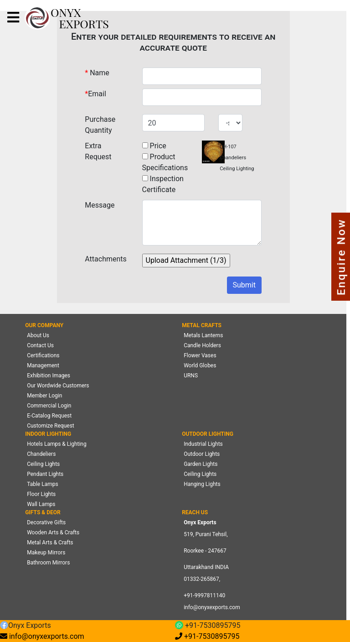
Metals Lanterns (203, 335)
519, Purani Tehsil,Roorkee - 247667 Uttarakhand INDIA (206, 550)
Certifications (43, 355)
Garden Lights (200, 464)
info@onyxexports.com (212, 607)
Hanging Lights (202, 484)
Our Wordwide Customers (58, 385)
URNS (191, 375)
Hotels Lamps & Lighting (57, 444)
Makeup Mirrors (46, 552)
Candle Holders (202, 345)
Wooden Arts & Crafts (53, 532)
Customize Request (50, 426)
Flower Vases (200, 355)
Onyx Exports (25, 626)
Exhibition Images (48, 375)
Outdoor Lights (202, 454)
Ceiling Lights (43, 464)
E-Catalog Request (49, 415)
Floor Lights (41, 494)
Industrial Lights (203, 444)
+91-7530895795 (207, 626)
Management (43, 365)
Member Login (44, 395)
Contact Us (40, 345)
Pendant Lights (45, 474)
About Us (38, 335)
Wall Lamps (41, 504)
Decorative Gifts (46, 522)
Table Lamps (42, 484)
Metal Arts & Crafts (50, 542)
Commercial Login (49, 405)
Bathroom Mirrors (48, 562)
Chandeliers (41, 454)
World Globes (200, 365)
